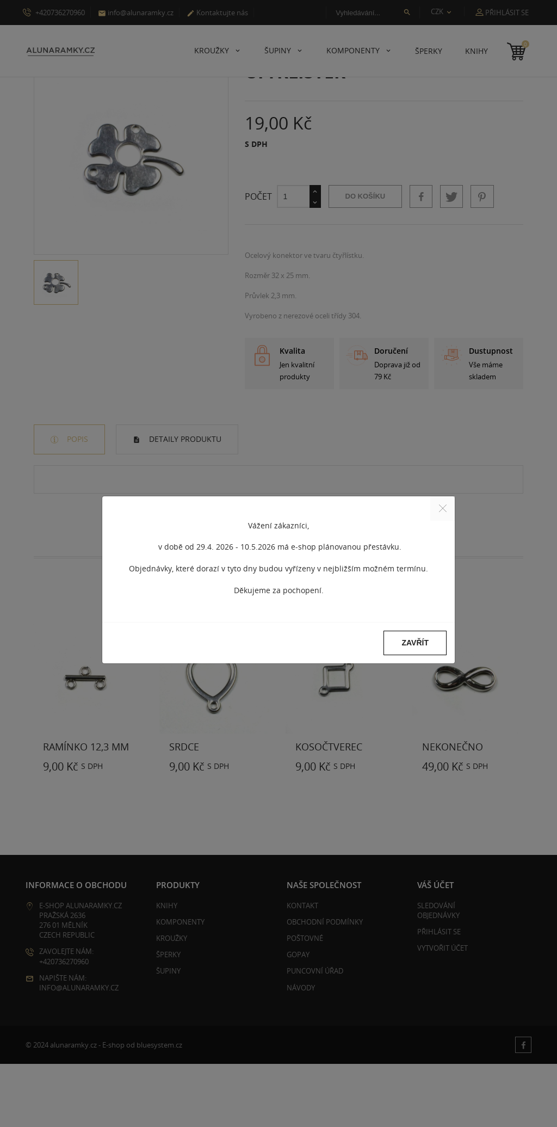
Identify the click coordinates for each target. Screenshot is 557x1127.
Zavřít (415, 642)
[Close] (442, 508)
